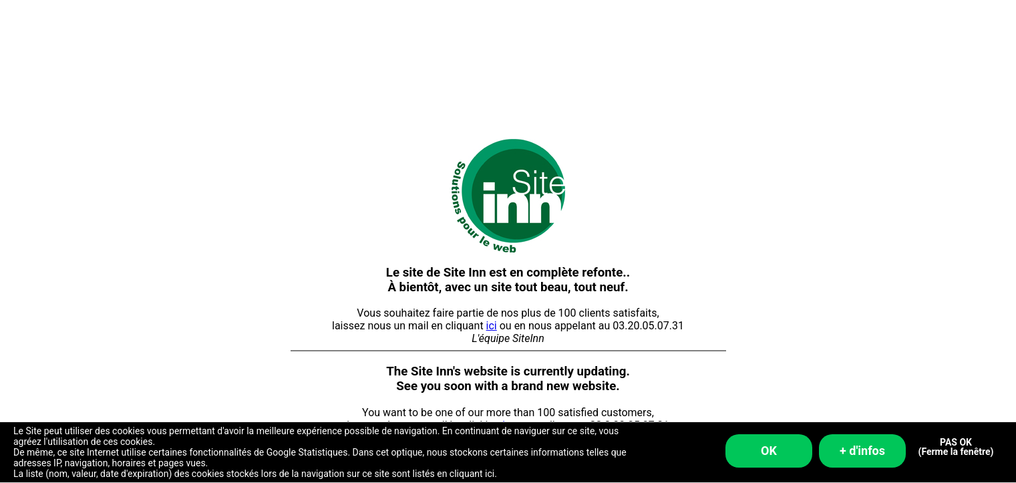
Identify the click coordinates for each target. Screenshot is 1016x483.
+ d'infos (862, 451)
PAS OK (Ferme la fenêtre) (956, 447)
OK (769, 451)
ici (491, 325)
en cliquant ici (465, 473)
